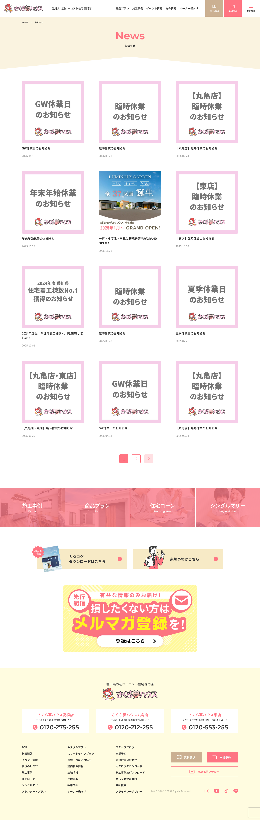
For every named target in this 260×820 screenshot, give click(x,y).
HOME (25, 22)
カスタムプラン (76, 747)
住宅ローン (28, 779)
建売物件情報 (75, 766)
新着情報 (27, 753)
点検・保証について (79, 760)
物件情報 (171, 8)
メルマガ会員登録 (126, 779)
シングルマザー (31, 785)
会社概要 (121, 785)
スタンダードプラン (34, 791)
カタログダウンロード (129, 766)
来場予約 (121, 753)
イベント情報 (154, 8)
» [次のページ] (148, 458)
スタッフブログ (125, 747)
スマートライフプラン (80, 753)
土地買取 (72, 779)
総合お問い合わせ (126, 760)
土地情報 (72, 772)
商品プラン (122, 8)
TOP (24, 747)
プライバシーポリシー (129, 791)
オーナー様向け (189, 8)
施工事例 (137, 8)
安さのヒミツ (30, 766)
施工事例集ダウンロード (130, 772)
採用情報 (72, 785)
